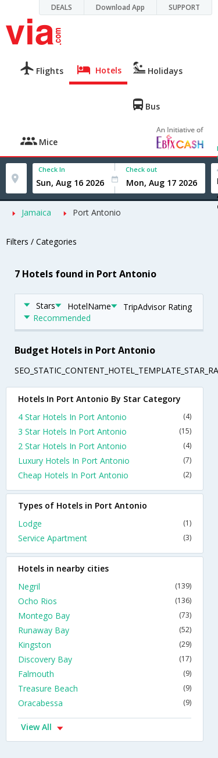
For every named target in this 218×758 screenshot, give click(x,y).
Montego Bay (104, 615)
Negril (104, 586)
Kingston (104, 644)
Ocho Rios (104, 601)
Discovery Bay (104, 659)
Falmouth (104, 673)
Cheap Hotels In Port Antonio (104, 475)
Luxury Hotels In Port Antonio (104, 460)
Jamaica (36, 212)
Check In (51, 169)
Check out (141, 169)
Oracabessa (104, 702)
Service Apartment (104, 538)
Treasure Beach (104, 688)
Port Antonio (97, 212)
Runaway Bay (104, 630)
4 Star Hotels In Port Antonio (104, 416)
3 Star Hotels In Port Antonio (104, 431)
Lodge (104, 523)
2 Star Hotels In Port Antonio (104, 446)
